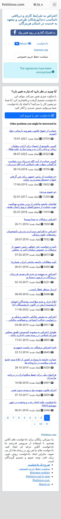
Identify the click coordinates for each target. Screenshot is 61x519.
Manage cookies (40, 472)
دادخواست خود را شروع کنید (37, 115)
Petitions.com (13, 4)
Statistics (41, 50)
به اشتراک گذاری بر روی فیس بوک (33, 32)
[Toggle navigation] (54, 4)
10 (40, 424)
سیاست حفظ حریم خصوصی (32, 56)
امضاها (22, 43)
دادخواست (42, 43)
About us (44, 484)
